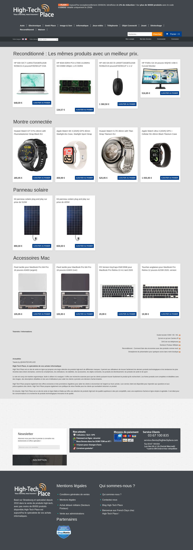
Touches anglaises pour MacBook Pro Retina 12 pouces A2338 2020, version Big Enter (159, 270)
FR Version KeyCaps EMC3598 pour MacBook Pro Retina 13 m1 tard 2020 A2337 (116, 270)
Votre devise (33, 39)
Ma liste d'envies (145, 39)
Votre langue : (17, 39)
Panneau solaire (30, 190)
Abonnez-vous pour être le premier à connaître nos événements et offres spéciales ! (36, 432)
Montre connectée (32, 122)
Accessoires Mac (31, 258)
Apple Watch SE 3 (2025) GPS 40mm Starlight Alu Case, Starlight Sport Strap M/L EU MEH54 (74, 134)
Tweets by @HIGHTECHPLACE (24, 362)
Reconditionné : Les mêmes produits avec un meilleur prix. (75, 54)
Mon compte (129, 39)
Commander (161, 39)
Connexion (175, 39)
